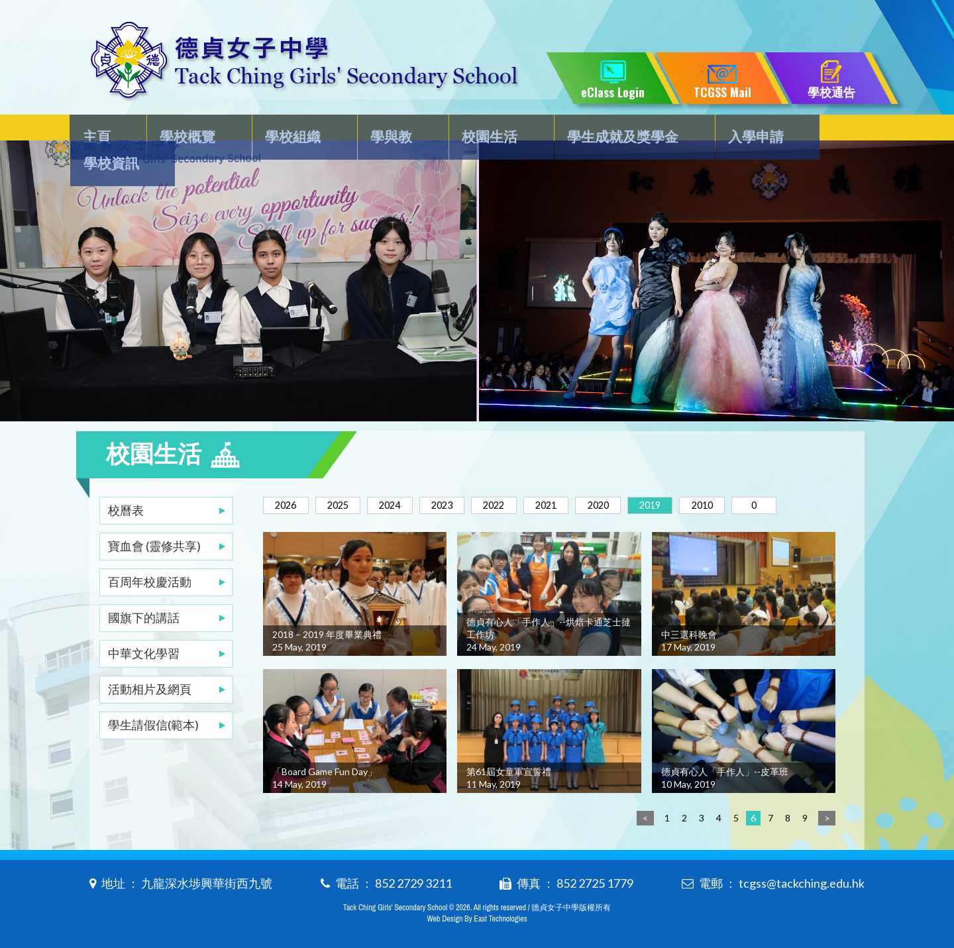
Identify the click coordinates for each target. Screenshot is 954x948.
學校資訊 (824, 130)
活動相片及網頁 (149, 662)
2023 (466, 478)
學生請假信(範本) (153, 698)
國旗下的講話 (144, 591)
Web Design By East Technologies (477, 916)
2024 (407, 478)
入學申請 (725, 130)
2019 (702, 478)
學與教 (378, 130)
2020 (643, 478)
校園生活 (470, 130)
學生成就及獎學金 (597, 130)
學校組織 (287, 130)
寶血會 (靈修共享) (154, 519)
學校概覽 (188, 130)
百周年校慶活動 (149, 555)
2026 (289, 478)
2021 (584, 478)
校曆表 (126, 483)
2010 (761, 478)
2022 (525, 478)
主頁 (104, 130)
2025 (348, 478)
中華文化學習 (144, 626)
